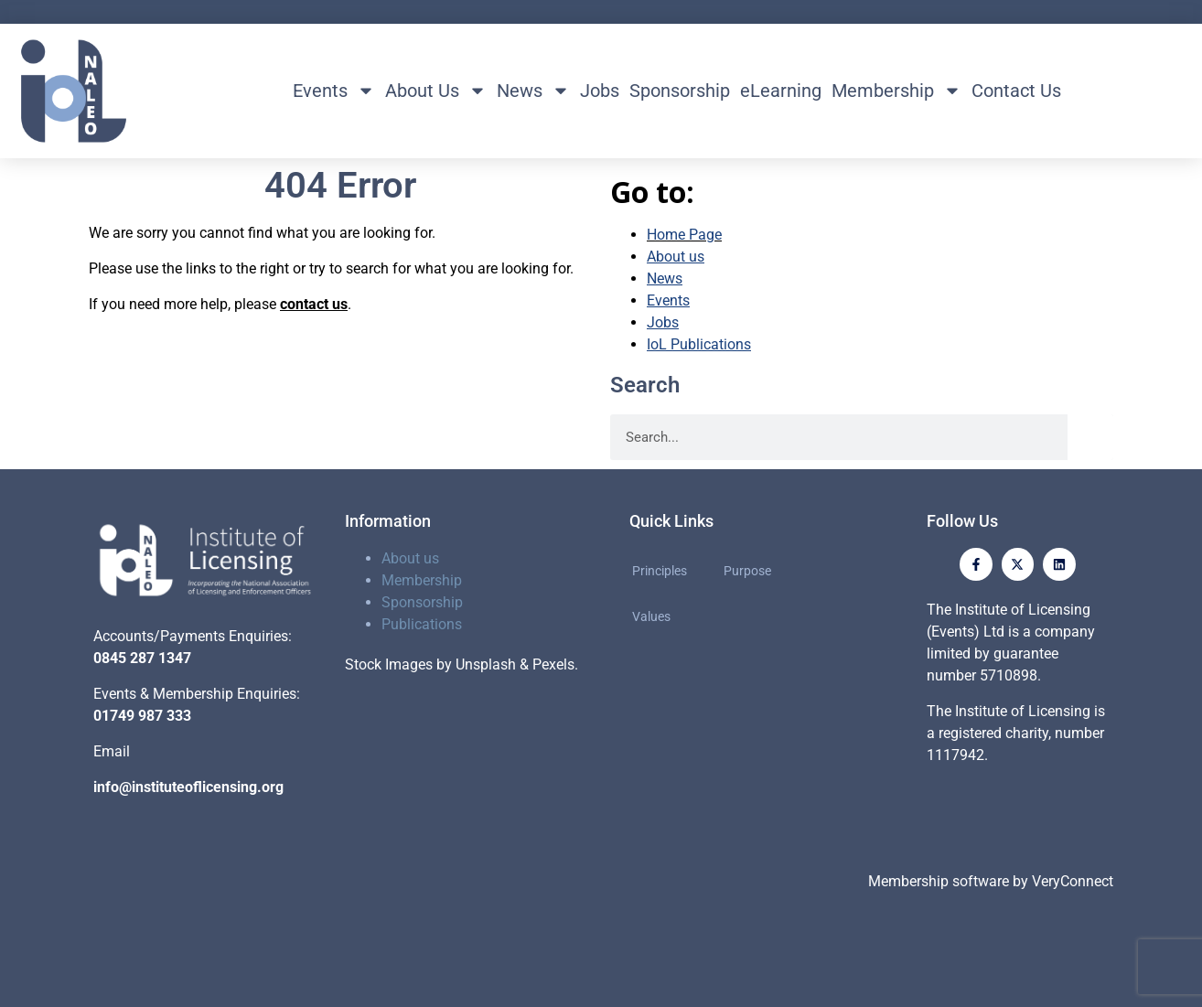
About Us (436, 90)
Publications (421, 624)
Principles (659, 570)
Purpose (747, 570)
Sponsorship (679, 91)
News (533, 90)
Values (651, 616)
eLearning (780, 91)
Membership (896, 90)
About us (410, 558)
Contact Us (1016, 91)
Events (334, 90)
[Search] (1090, 437)
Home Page (684, 234)
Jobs (599, 91)
